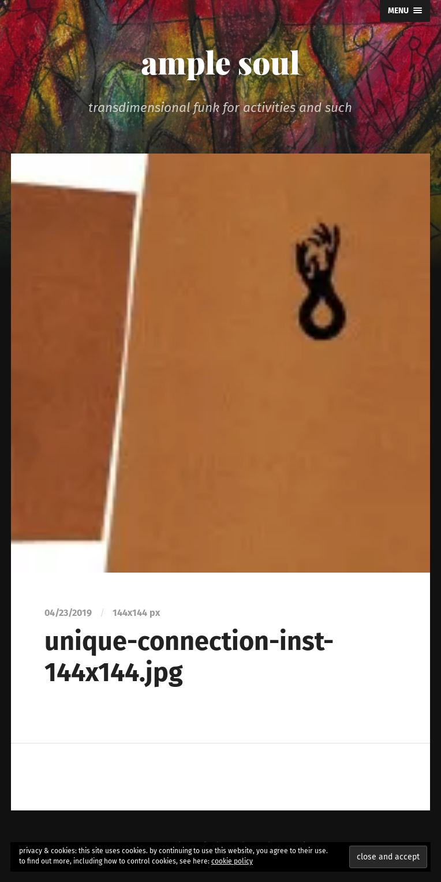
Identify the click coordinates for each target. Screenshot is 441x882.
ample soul (220, 62)
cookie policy (232, 861)
